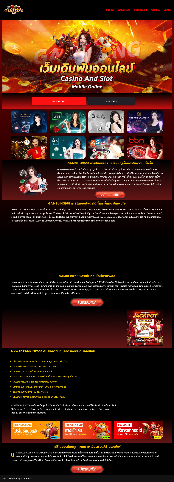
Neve (4, 478)
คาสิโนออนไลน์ (123, 9)
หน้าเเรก (110, 9)
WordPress (26, 478)
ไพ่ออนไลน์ (155, 9)
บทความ (167, 9)
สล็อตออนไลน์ (140, 9)
